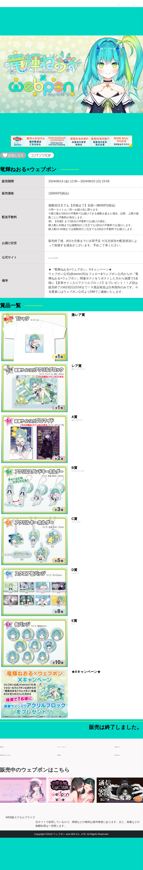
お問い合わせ (123, 784)
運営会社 (6, 776)
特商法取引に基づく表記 (16, 784)
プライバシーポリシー (72, 776)
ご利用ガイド (123, 776)
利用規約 (63, 784)
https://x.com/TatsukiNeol (65, 260)
